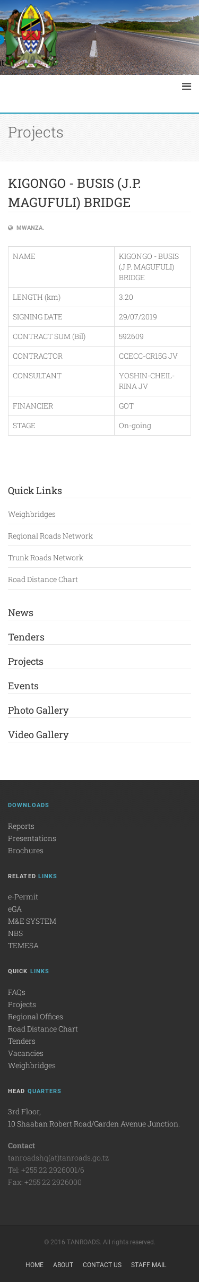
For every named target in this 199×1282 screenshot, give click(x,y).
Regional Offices (35, 1016)
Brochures (26, 850)
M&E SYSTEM (32, 921)
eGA (15, 909)
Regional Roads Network (50, 536)
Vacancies (26, 1053)
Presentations (32, 838)
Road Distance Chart (43, 579)
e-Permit (23, 896)
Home (34, 1265)
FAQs (16, 992)
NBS (15, 933)
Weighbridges (32, 514)
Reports (21, 826)
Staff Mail (148, 1265)
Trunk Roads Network (45, 557)
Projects (26, 661)
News (20, 612)
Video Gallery (38, 734)
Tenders (26, 636)
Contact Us (102, 1265)
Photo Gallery (38, 710)
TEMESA (23, 945)
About (63, 1265)
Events (23, 685)
